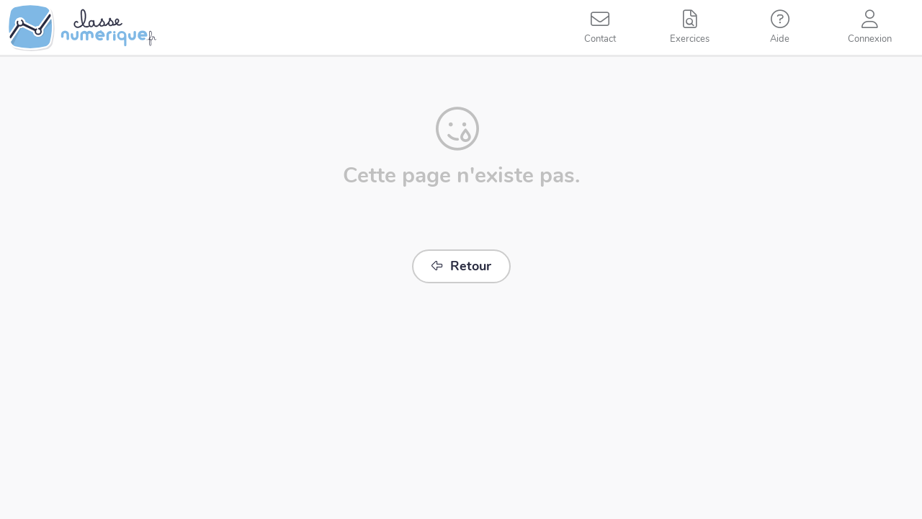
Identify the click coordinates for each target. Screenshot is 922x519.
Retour (461, 266)
